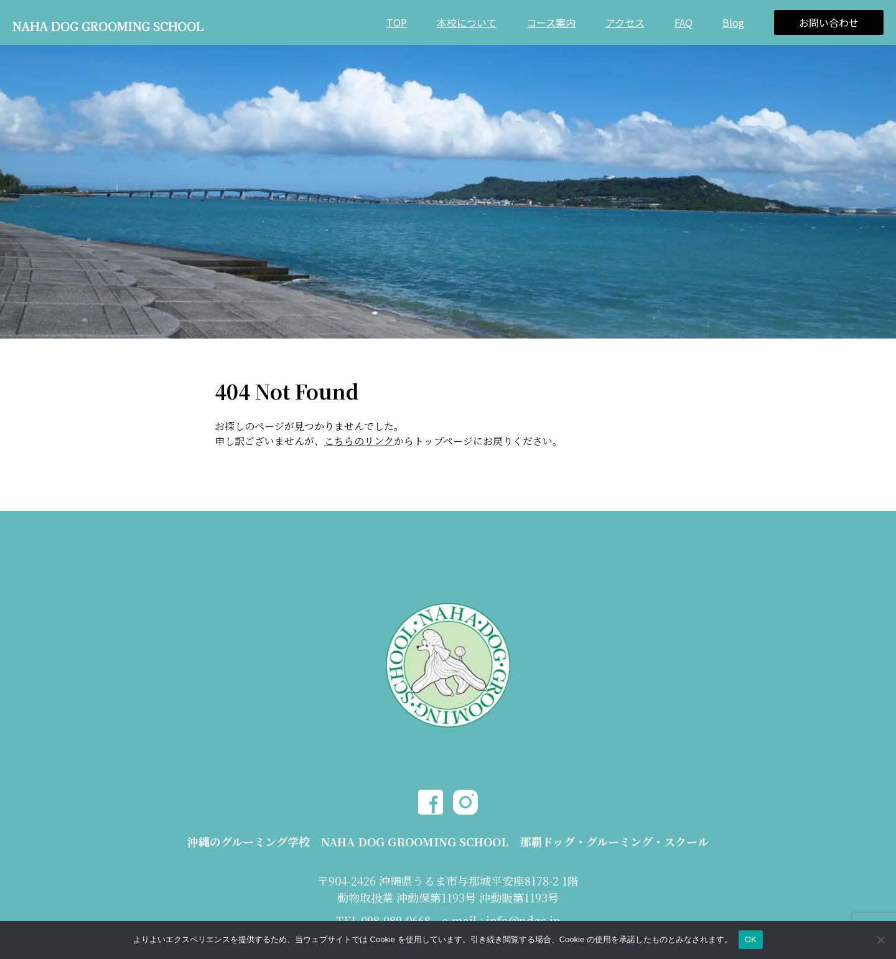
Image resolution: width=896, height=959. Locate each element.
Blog (733, 22)
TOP (396, 22)
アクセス (625, 22)
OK (751, 939)
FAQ (683, 22)
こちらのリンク (359, 441)
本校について (467, 22)
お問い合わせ (829, 22)
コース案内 (551, 22)
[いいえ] (880, 939)
